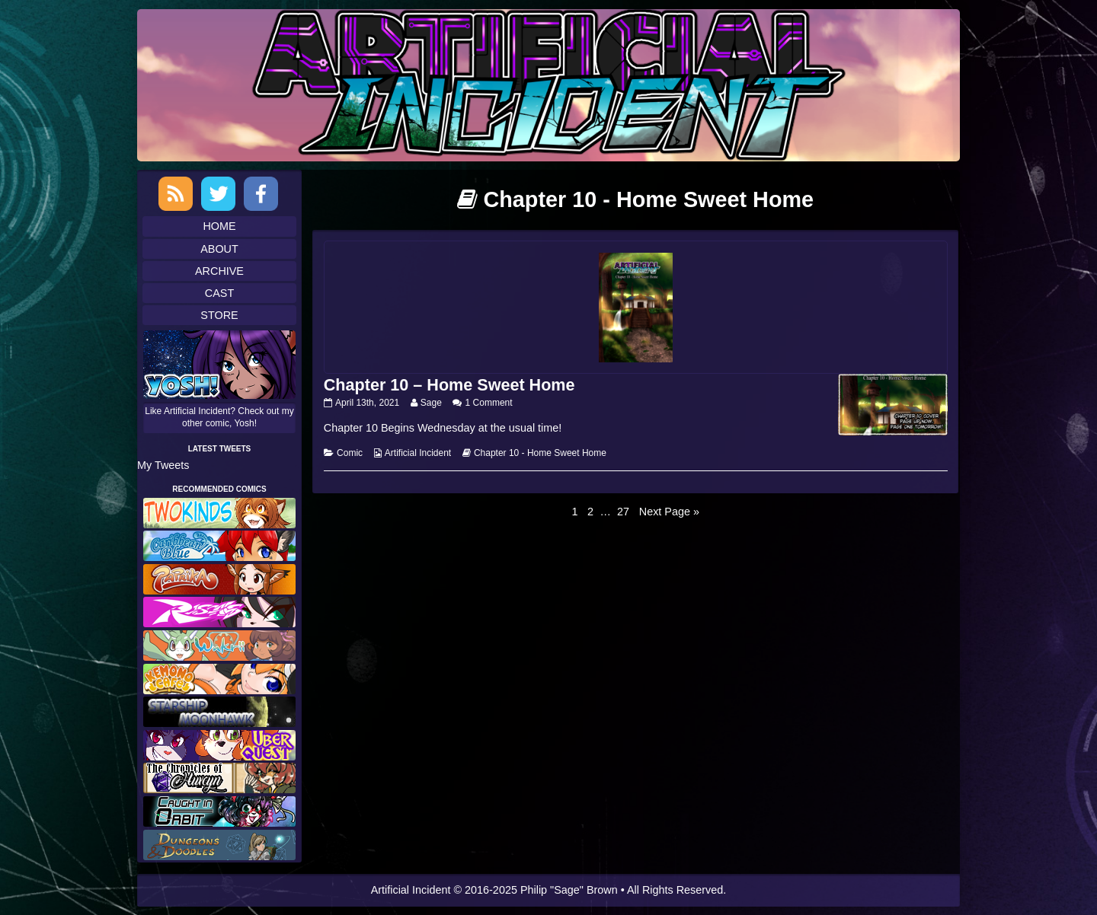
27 (624, 511)
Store (219, 315)
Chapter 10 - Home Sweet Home (540, 453)
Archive (219, 271)
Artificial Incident (418, 453)
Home (219, 226)
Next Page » (669, 511)
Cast (219, 293)
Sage (431, 402)
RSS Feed (175, 194)
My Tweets (163, 465)
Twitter (218, 194)
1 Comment (489, 402)
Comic (350, 453)
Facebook (261, 194)
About (219, 249)
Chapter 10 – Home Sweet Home (449, 384)
